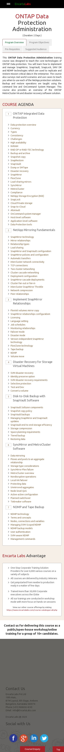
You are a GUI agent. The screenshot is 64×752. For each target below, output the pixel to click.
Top (58, 749)
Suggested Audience (36, 49)
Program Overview (14, 42)
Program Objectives (39, 42)
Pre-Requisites (12, 49)
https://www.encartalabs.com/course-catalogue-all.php (32, 610)
